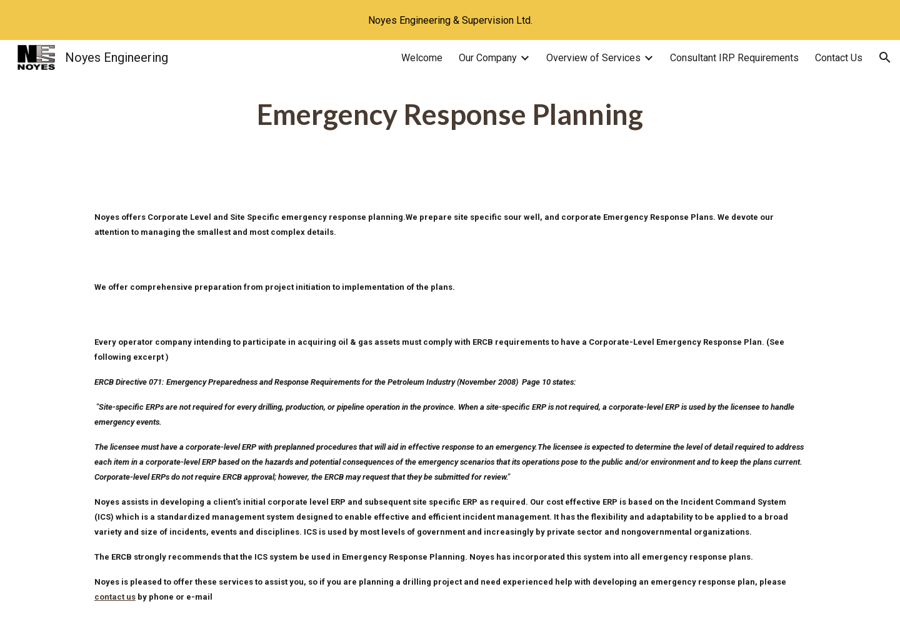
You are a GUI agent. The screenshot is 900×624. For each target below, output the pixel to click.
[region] (450, 20)
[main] (450, 114)
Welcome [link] (421, 58)
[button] (885, 57)
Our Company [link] (488, 58)
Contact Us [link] (838, 58)
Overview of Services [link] (593, 58)
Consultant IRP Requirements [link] (734, 58)
